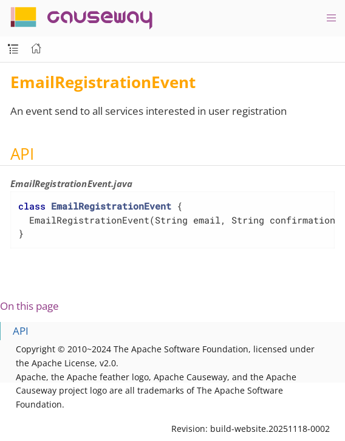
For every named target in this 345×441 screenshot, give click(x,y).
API (21, 331)
